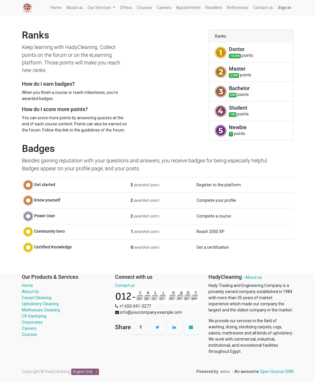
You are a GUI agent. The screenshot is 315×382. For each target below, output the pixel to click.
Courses (29, 334)
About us (253, 277)
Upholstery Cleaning (40, 304)
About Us (30, 291)
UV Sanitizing (34, 316)
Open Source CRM (276, 371)
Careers (29, 328)
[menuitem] (56, 7)
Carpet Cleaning (36, 297)
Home (27, 285)
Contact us (125, 285)
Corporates (32, 322)
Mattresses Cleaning (41, 310)
